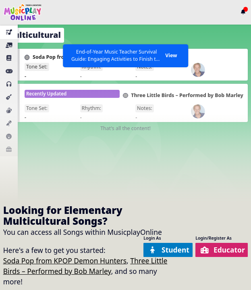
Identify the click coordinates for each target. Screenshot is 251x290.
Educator (222, 250)
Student (168, 250)
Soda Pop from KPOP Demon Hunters (65, 260)
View (171, 55)
